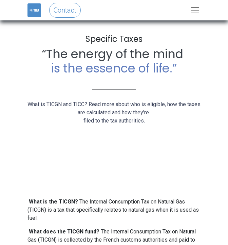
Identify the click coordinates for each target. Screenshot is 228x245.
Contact (65, 10)
